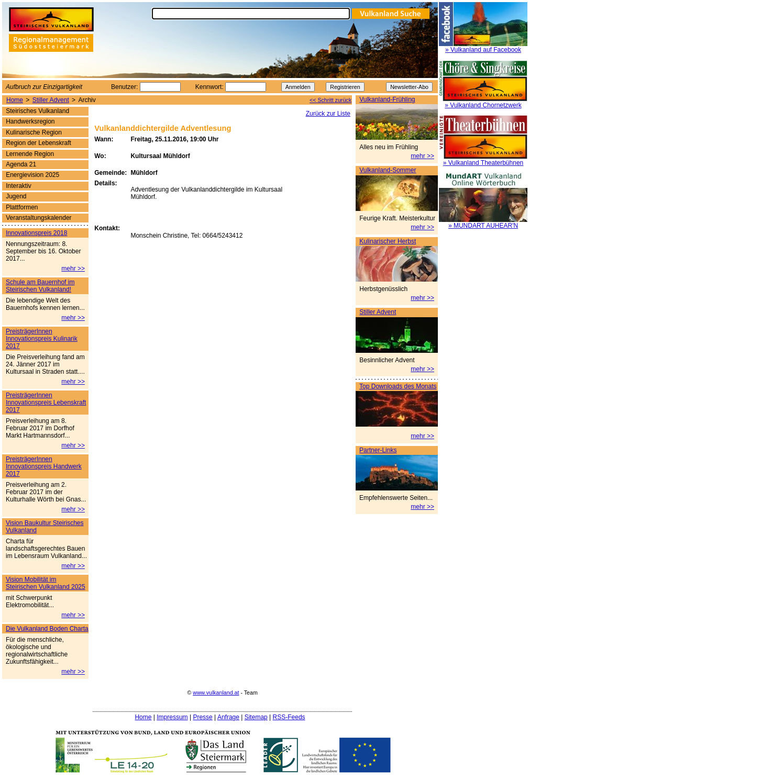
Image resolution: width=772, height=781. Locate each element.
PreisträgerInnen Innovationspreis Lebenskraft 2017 (46, 403)
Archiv (86, 100)
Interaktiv (18, 185)
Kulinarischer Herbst (387, 241)
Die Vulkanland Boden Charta (47, 628)
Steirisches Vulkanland (37, 111)
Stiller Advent (50, 100)
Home (14, 100)
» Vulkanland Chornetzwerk (483, 105)
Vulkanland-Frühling (387, 99)
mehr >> (422, 156)
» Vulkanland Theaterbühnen (483, 162)
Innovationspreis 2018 (36, 233)
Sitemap (256, 717)
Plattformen (22, 207)
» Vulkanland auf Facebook (483, 49)
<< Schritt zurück (330, 100)
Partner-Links (377, 450)
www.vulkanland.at (216, 692)
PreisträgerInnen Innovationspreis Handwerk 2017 (44, 466)
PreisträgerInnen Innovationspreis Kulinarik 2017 (42, 339)
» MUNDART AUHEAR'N (483, 225)
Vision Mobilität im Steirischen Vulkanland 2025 (45, 583)
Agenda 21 (21, 164)
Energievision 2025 (32, 174)
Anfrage (228, 717)
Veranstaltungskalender (38, 217)
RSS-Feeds (289, 717)
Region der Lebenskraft (38, 143)
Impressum (172, 717)
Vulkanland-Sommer (387, 170)
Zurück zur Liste (328, 113)
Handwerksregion (30, 121)
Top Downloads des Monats (397, 386)
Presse (202, 717)
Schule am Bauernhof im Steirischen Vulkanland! (40, 285)
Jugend (16, 196)
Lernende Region (30, 154)
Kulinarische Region (34, 132)
